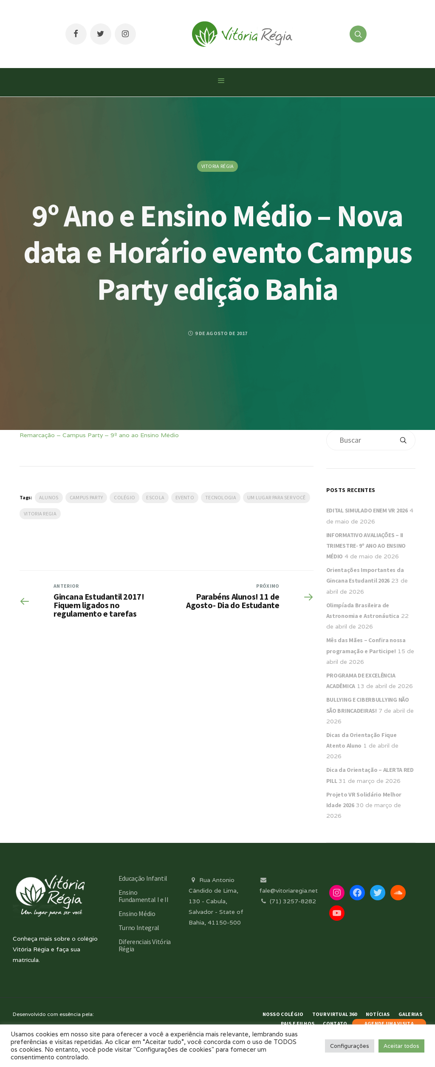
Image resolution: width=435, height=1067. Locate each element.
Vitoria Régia (217, 166)
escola (155, 497)
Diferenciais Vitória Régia (145, 945)
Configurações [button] (349, 1046)
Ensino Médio (137, 913)
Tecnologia (220, 497)
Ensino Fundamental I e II (144, 896)
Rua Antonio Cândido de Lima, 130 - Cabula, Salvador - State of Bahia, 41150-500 (216, 901)
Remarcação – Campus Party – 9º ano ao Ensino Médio (99, 435)
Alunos (49, 497)
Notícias (378, 1014)
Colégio (124, 497)
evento (184, 497)
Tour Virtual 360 (334, 1014)
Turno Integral (139, 927)
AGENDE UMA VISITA (389, 1023)
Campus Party (86, 497)
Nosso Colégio (283, 1014)
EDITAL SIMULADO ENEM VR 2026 (367, 510)
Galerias (410, 1014)
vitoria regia (40, 513)
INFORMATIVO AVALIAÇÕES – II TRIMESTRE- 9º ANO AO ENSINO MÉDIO (366, 545)
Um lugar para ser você (276, 497)
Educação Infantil (143, 878)
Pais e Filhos (297, 1023)
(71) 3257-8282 (287, 901)
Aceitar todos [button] (401, 1046)
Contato (335, 1023)
